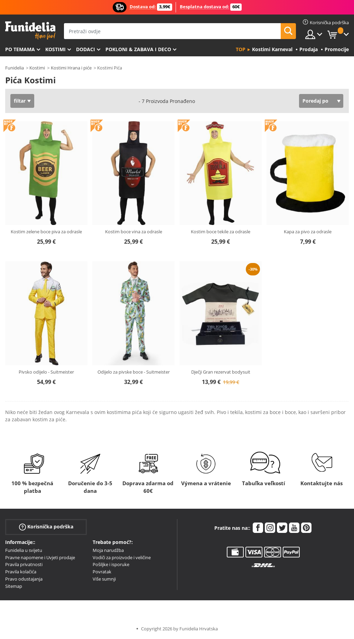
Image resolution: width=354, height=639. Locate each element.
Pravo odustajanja (24, 579)
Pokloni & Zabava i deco (138, 49)
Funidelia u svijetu (23, 550)
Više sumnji (104, 579)
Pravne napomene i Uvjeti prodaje (40, 557)
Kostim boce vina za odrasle (133, 231)
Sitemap (13, 586)
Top (240, 49)
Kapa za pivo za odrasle (308, 231)
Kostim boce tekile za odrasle (220, 231)
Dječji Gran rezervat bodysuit (220, 372)
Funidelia (14, 68)
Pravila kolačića (20, 571)
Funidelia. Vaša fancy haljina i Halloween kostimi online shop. (30, 30)
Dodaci (85, 49)
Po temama (20, 49)
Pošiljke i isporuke (111, 564)
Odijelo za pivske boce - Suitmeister (133, 372)
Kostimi (55, 49)
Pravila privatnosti (24, 564)
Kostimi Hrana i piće (71, 68)
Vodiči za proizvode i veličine (122, 557)
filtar (20, 100)
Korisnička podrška (46, 526)
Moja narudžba (108, 550)
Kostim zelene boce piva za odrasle (46, 231)
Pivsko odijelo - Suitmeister (46, 372)
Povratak (102, 571)
